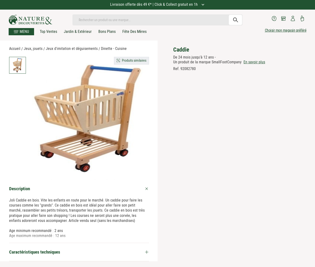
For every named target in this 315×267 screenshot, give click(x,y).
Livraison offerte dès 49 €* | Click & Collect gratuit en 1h (154, 4)
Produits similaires (134, 60)
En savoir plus (254, 62)
